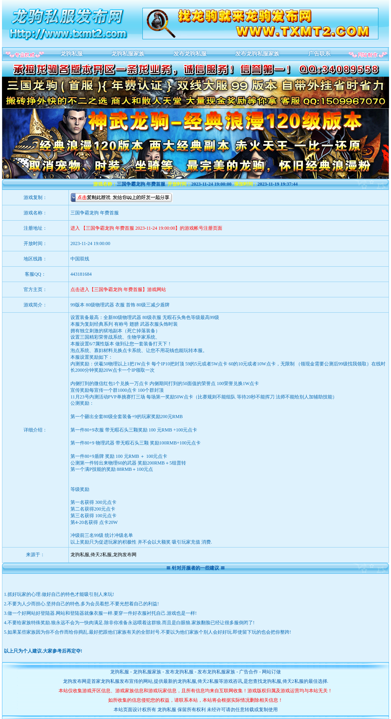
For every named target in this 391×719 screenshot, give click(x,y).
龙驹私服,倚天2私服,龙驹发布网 (103, 554)
